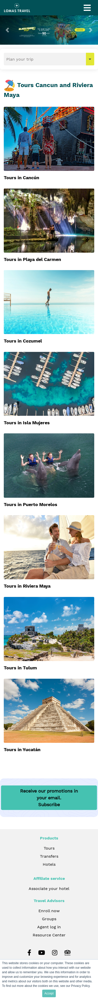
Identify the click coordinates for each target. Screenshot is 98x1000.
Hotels (49, 864)
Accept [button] (49, 993)
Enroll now (49, 910)
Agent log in (49, 927)
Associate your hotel (49, 888)
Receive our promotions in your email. (49, 797)
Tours (49, 848)
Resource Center (49, 935)
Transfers (49, 856)
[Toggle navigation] (87, 8)
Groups (49, 918)
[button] (7, 30)
